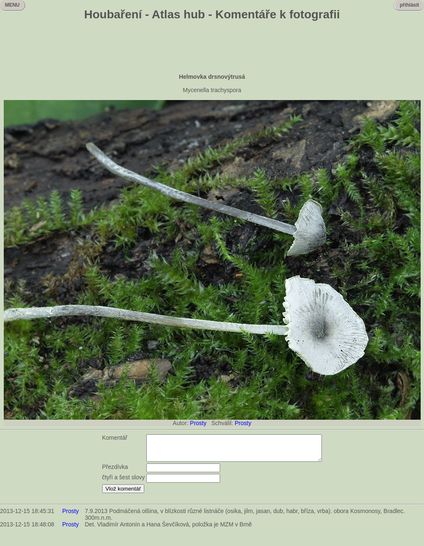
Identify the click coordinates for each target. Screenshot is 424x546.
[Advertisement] (212, 48)
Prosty (198, 423)
